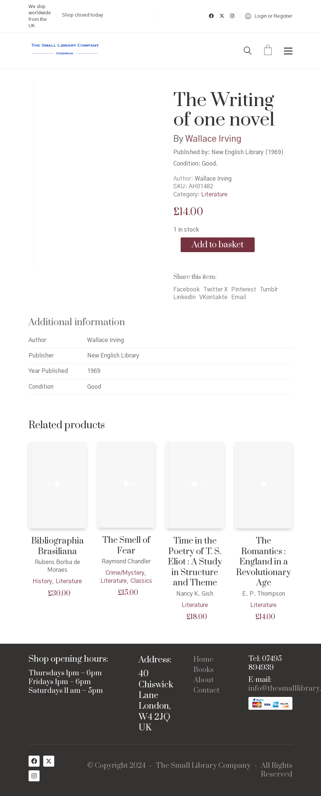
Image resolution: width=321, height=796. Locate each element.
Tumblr (269, 289)
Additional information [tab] (77, 322)
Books (203, 670)
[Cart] (268, 51)
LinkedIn (184, 297)
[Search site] (248, 52)
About (203, 680)
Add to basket (218, 244)
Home (203, 659)
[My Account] (268, 16)
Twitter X (215, 289)
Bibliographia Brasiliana (57, 546)
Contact (206, 690)
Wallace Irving (213, 139)
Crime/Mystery (125, 573)
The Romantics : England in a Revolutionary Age (263, 562)
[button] (288, 51)
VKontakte (213, 297)
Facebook (186, 289)
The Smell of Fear (126, 545)
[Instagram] (34, 775)
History (42, 581)
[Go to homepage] (65, 50)
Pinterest (243, 289)
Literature (214, 194)
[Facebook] (34, 761)
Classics (141, 581)
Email (238, 297)
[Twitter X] (48, 761)
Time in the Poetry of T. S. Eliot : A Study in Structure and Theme (195, 562)
